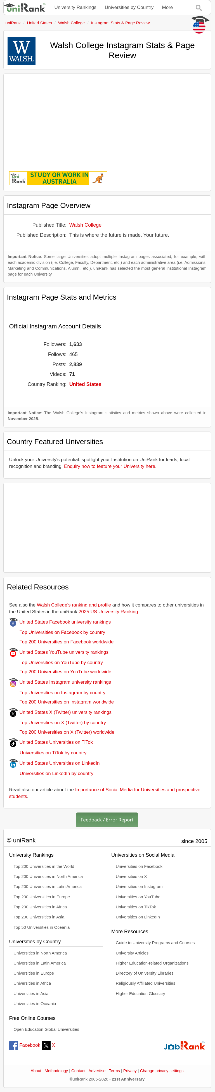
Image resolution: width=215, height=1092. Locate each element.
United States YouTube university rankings (59, 652)
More (167, 7)
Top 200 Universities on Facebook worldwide (61, 642)
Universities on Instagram (139, 886)
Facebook (24, 1045)
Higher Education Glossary (140, 993)
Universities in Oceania (35, 1003)
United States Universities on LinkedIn (54, 763)
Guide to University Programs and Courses (155, 943)
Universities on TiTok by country (48, 752)
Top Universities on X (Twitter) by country (57, 722)
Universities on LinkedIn (138, 917)
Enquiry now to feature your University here (109, 466)
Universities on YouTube (138, 897)
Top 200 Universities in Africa (40, 907)
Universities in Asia (31, 993)
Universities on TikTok (136, 907)
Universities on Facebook (139, 866)
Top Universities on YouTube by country (56, 662)
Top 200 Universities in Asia (39, 917)
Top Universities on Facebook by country (57, 632)
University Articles (132, 953)
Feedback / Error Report (107, 819)
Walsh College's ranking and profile (74, 605)
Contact (78, 1071)
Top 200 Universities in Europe (42, 897)
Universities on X (131, 876)
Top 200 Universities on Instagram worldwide (61, 702)
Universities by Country (129, 7)
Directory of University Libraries (144, 973)
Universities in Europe (34, 973)
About (35, 1071)
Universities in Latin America (40, 963)
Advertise (97, 1071)
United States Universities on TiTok (51, 742)
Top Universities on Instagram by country (57, 692)
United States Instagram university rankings (60, 682)
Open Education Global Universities (46, 1029)
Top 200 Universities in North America (48, 876)
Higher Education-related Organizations (152, 963)
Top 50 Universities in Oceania (42, 927)
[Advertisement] (107, 118)
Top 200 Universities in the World (44, 866)
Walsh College (85, 225)
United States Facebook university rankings (60, 622)
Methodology (56, 1071)
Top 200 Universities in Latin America (48, 886)
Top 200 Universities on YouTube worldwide (60, 671)
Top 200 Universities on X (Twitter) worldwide (62, 732)
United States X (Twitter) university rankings (60, 712)
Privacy (130, 1071)
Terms (114, 1071)
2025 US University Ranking (108, 611)
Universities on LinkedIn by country (51, 773)
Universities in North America (40, 953)
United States (85, 384)
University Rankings (75, 7)
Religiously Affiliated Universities (145, 983)
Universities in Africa (32, 983)
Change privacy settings (162, 1071)
